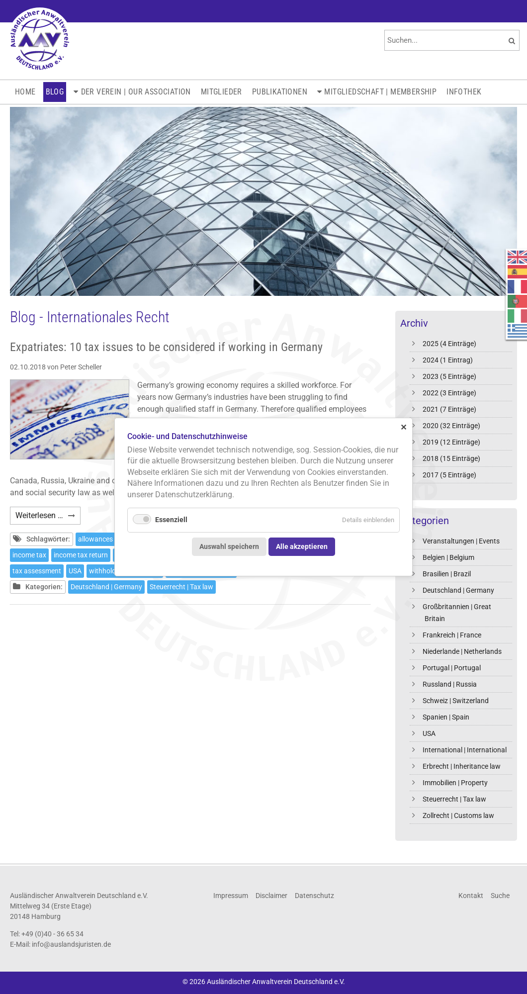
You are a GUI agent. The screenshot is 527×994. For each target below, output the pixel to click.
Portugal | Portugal (452, 668)
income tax (29, 555)
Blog (55, 91)
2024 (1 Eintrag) (448, 360)
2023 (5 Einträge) (449, 376)
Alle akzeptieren (302, 546)
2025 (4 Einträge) (449, 344)
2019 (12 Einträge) (451, 442)
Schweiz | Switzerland (456, 701)
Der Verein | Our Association (136, 91)
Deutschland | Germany (458, 590)
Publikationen (279, 91)
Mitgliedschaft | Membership (380, 91)
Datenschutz (314, 896)
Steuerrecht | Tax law (454, 799)
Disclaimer (271, 896)
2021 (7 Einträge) (449, 409)
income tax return (81, 555)
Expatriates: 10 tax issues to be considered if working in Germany (166, 347)
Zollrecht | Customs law (458, 815)
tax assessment (36, 571)
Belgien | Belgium (448, 557)
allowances (95, 539)
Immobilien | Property (455, 783)
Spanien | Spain (446, 717)
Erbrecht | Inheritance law (462, 766)
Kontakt (470, 896)
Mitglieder (221, 91)
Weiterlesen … (48, 517)
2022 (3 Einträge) (449, 393)
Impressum (230, 896)
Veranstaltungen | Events (461, 541)
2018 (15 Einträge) (451, 458)
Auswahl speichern (229, 546)
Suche (500, 896)
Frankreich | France (452, 635)
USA (429, 733)
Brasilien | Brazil (447, 574)
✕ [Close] (403, 427)
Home (25, 91)
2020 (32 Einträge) (451, 426)
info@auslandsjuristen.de (71, 944)
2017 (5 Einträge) (449, 475)
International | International (465, 750)
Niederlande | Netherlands (462, 651)
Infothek (463, 91)
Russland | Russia (450, 684)
